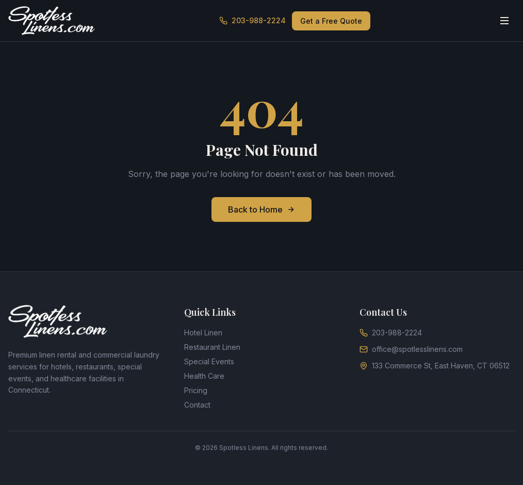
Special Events (209, 361)
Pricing (195, 390)
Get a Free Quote (331, 21)
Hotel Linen (203, 332)
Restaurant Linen (212, 347)
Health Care (204, 375)
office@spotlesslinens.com (411, 349)
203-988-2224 (252, 20)
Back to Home (261, 209)
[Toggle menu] (504, 20)
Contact (197, 404)
